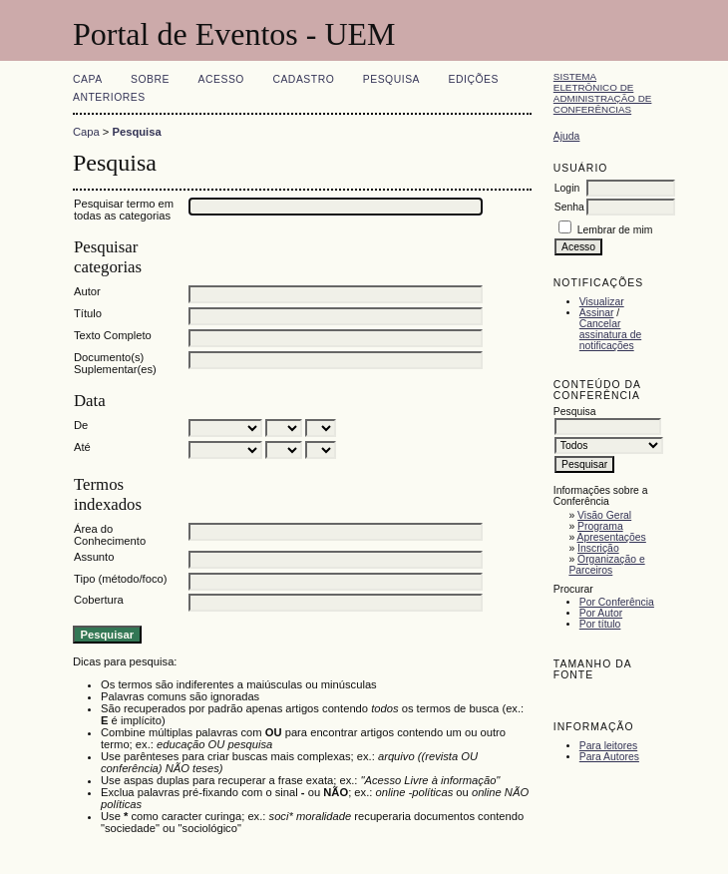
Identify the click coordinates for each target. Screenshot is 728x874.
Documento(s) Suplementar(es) (115, 363)
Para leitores (608, 745)
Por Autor (600, 613)
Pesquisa (391, 79)
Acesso (221, 79)
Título (88, 313)
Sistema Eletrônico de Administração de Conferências (602, 93)
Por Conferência (616, 602)
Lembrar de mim (615, 229)
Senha (569, 207)
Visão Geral (604, 515)
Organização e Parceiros (606, 565)
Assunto (94, 557)
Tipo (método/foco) (120, 579)
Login (566, 188)
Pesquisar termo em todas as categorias (124, 209)
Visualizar (601, 301)
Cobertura (99, 600)
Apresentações (611, 537)
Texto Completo (113, 335)
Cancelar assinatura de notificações (610, 334)
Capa (88, 79)
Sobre (150, 79)
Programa (600, 526)
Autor (87, 291)
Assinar (596, 312)
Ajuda (566, 136)
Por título (600, 624)
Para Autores (609, 756)
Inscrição (598, 548)
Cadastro (303, 79)
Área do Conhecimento (110, 535)
